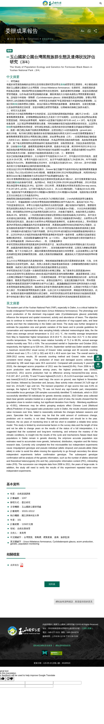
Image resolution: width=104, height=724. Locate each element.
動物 (63, 88)
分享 (95, 35)
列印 (88, 35)
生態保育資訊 (33, 43)
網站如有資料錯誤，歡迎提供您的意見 (74, 605)
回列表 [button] (52, 588)
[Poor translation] (10, 681)
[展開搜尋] (100, 3)
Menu (3, 3)
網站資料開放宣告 (63, 648)
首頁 (10, 43)
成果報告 (17, 569)
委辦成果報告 (47, 43)
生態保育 (20, 43)
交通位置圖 (87, 632)
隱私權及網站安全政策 (42, 648)
